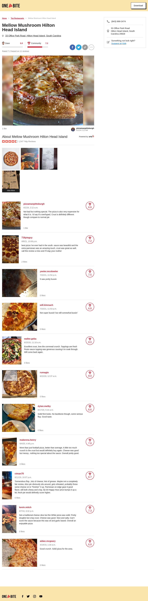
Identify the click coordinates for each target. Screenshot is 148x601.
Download (138, 5)
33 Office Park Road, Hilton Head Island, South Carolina (33, 36)
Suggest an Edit (118, 43)
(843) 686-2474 (118, 21)
